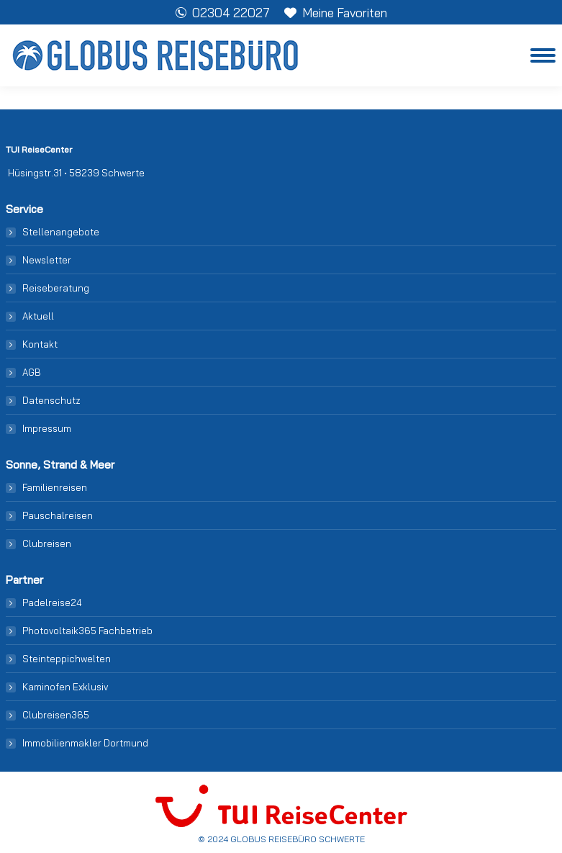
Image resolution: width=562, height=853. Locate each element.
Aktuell (38, 316)
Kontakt (40, 344)
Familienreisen (54, 487)
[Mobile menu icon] (543, 55)
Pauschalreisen (57, 515)
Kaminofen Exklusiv (65, 686)
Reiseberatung (55, 288)
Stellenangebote (60, 232)
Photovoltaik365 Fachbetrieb (87, 630)
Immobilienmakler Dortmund (85, 743)
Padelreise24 (52, 602)
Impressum (46, 428)
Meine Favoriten (335, 12)
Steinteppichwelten (66, 658)
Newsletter (46, 260)
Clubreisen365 (55, 715)
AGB (31, 372)
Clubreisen (46, 543)
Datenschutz (51, 400)
